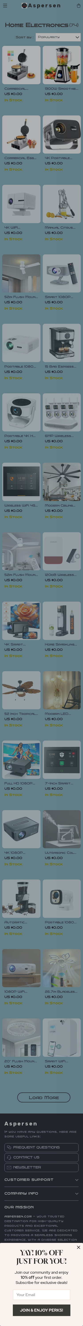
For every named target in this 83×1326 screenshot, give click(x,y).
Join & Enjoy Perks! (41, 1310)
